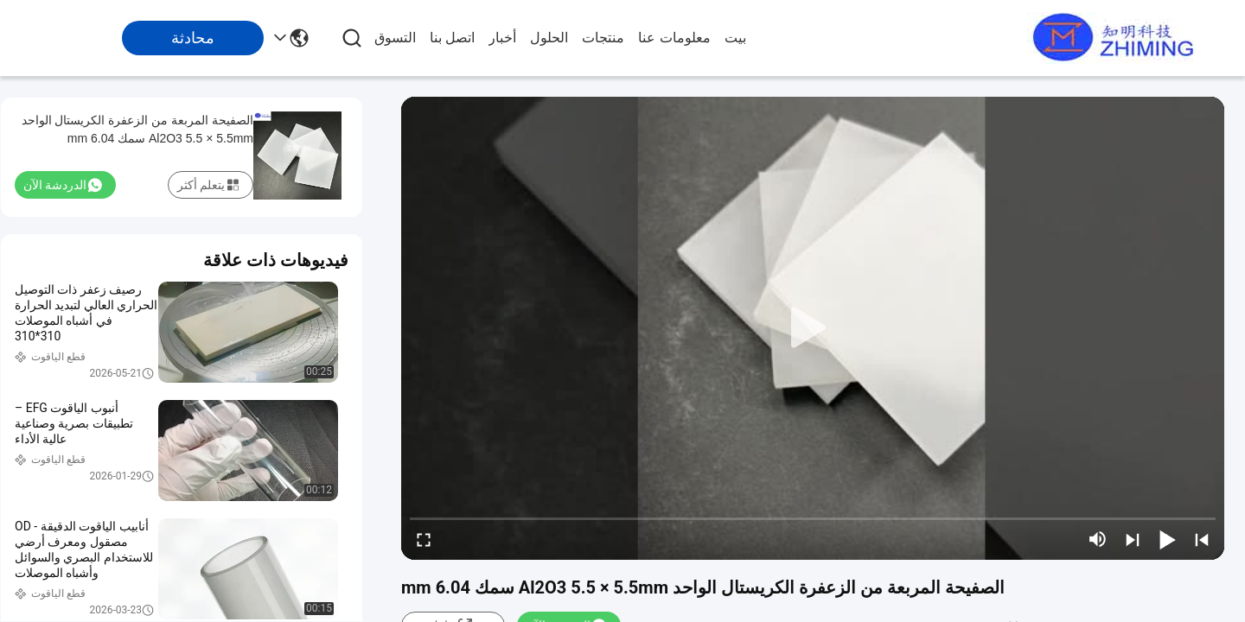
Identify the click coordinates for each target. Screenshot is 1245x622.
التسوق (395, 37)
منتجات (603, 37)
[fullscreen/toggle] (423, 539)
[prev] (1201, 539)
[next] (1132, 539)
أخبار (502, 37)
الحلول (549, 37)
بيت (735, 37)
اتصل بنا (452, 37)
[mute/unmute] (1098, 539)
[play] (812, 328)
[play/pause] (1167, 539)
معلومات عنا (674, 37)
